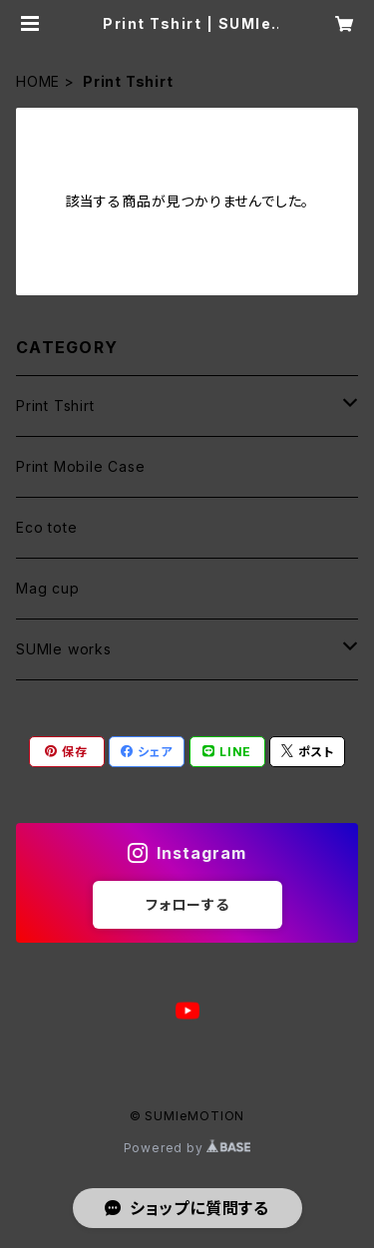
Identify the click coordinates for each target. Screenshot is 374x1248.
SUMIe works (64, 648)
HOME (38, 81)
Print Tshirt (55, 405)
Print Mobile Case (81, 466)
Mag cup (48, 588)
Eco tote (46, 527)
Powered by (187, 1147)
